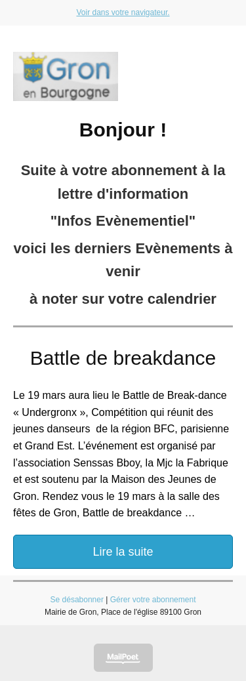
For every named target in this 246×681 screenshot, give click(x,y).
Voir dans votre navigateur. (122, 12)
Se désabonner (77, 599)
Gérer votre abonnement (153, 599)
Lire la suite (122, 551)
